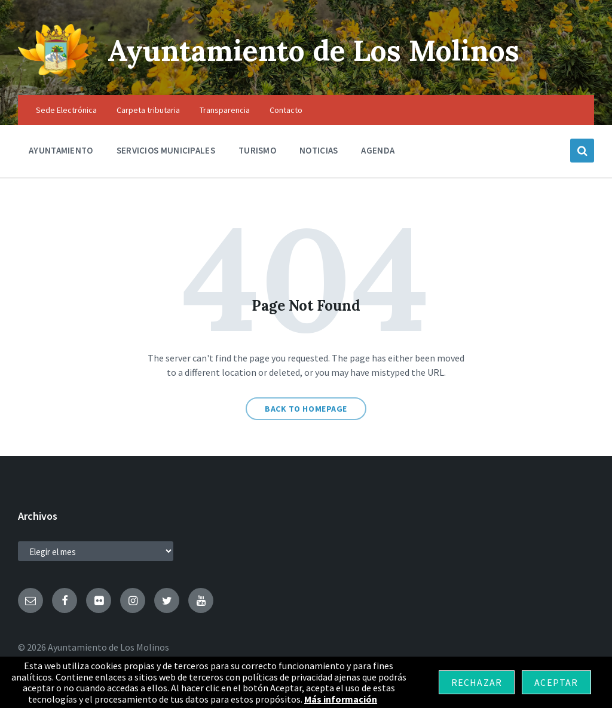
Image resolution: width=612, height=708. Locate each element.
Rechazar (477, 682)
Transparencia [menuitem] (225, 110)
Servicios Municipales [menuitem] (166, 150)
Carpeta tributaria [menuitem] (148, 110)
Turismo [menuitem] (257, 150)
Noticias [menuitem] (318, 150)
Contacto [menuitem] (286, 110)
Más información (340, 699)
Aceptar (556, 682)
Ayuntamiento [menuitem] (61, 150)
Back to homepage (306, 408)
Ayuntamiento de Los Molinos (313, 50)
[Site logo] (54, 72)
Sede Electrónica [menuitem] (66, 110)
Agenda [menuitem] (377, 150)
